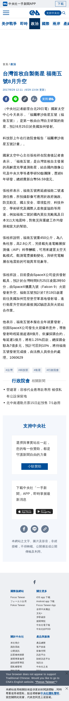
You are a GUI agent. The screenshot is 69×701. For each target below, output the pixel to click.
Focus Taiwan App (46, 605)
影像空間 (41, 651)
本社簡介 (15, 643)
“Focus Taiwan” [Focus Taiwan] (45, 681)
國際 (45, 24)
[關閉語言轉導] (67, 674)
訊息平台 (41, 654)
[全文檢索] (64, 13)
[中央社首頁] (34, 13)
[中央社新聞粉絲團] (34, 582)
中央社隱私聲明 (49, 693)
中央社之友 (42, 666)
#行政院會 (53, 370)
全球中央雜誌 (43, 609)
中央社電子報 (43, 625)
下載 (61, 3)
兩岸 (56, 24)
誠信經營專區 (17, 662)
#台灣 (9, 370)
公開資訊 (15, 651)
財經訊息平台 (43, 659)
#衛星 (37, 370)
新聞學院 (41, 621)
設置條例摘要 (17, 654)
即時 (24, 24)
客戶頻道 (41, 647)
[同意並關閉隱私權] (67, 689)
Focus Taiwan (17, 597)
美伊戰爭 (9, 24)
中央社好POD (43, 629)
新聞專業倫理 (17, 659)
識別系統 (15, 647)
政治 (34, 24)
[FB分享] (6, 99)
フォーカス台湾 (18, 601)
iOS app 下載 (43, 597)
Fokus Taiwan (17, 605)
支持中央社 (53, 13)
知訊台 (39, 662)
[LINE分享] (15, 99)
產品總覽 (41, 643)
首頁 (5, 64)
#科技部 (23, 370)
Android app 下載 (45, 601)
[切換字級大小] (34, 99)
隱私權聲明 (16, 666)
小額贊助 (34, 466)
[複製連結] (25, 99)
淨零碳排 (41, 617)
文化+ (39, 613)
